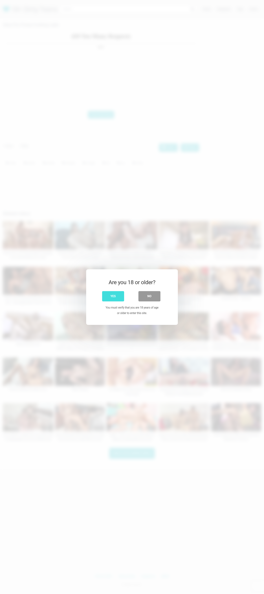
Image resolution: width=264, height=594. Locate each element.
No (149, 296)
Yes (113, 296)
